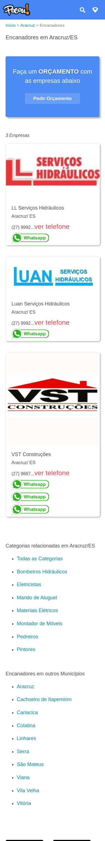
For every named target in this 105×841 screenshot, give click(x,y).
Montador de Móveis (39, 623)
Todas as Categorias (40, 558)
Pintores (26, 649)
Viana (23, 777)
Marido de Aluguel (37, 597)
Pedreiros (27, 636)
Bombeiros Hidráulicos (42, 572)
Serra (23, 751)
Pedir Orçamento (52, 98)
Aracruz (25, 686)
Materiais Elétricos (37, 610)
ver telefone (51, 226)
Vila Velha (28, 790)
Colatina (26, 725)
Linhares (26, 738)
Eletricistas (29, 584)
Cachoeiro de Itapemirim (44, 699)
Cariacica (27, 712)
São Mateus (30, 764)
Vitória (24, 803)
